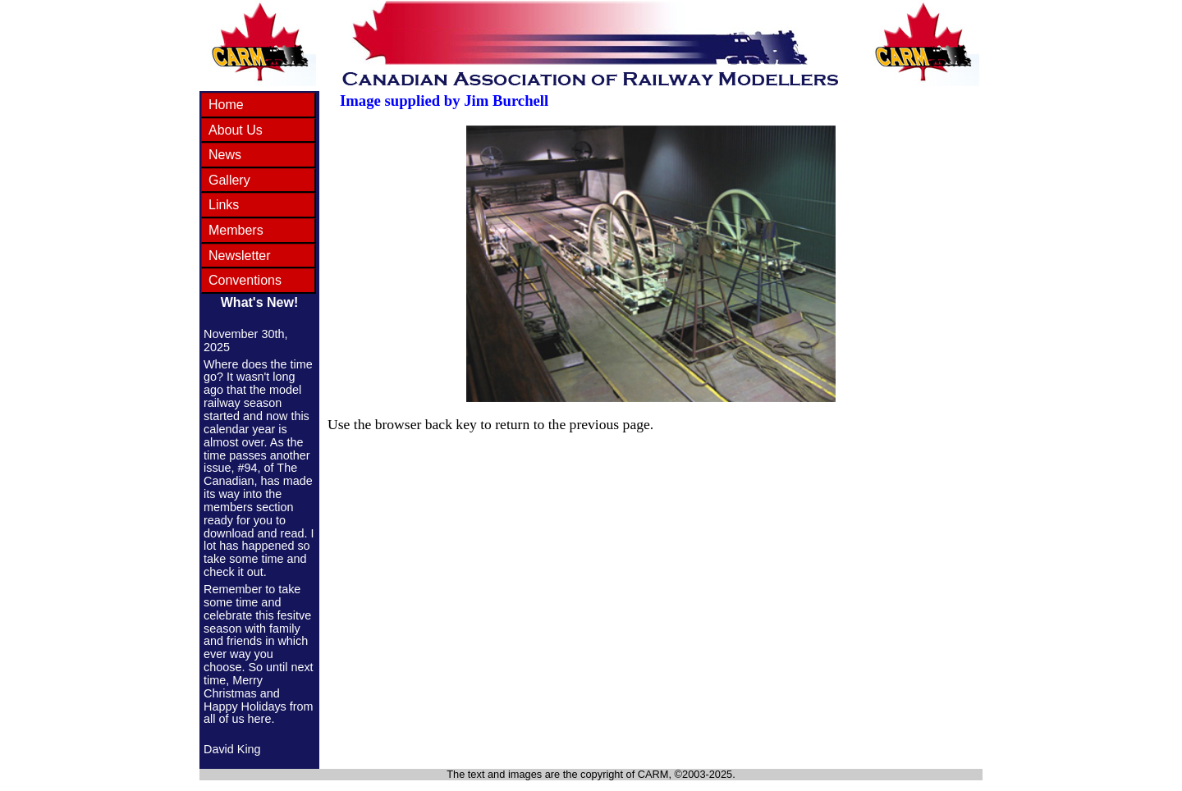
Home (226, 105)
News (224, 155)
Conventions (245, 280)
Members (235, 230)
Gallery (229, 180)
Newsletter (239, 256)
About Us (235, 130)
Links (223, 205)
